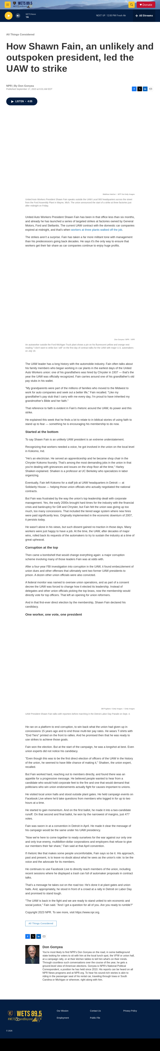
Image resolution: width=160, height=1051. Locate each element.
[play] (8, 16)
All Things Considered (20, 34)
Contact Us (95, 1011)
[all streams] (144, 15)
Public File (95, 1018)
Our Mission (62, 1011)
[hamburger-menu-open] (8, 5)
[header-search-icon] (131, 5)
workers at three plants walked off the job (96, 229)
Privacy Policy (130, 1011)
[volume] (18, 15)
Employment (63, 1018)
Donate (147, 4)
